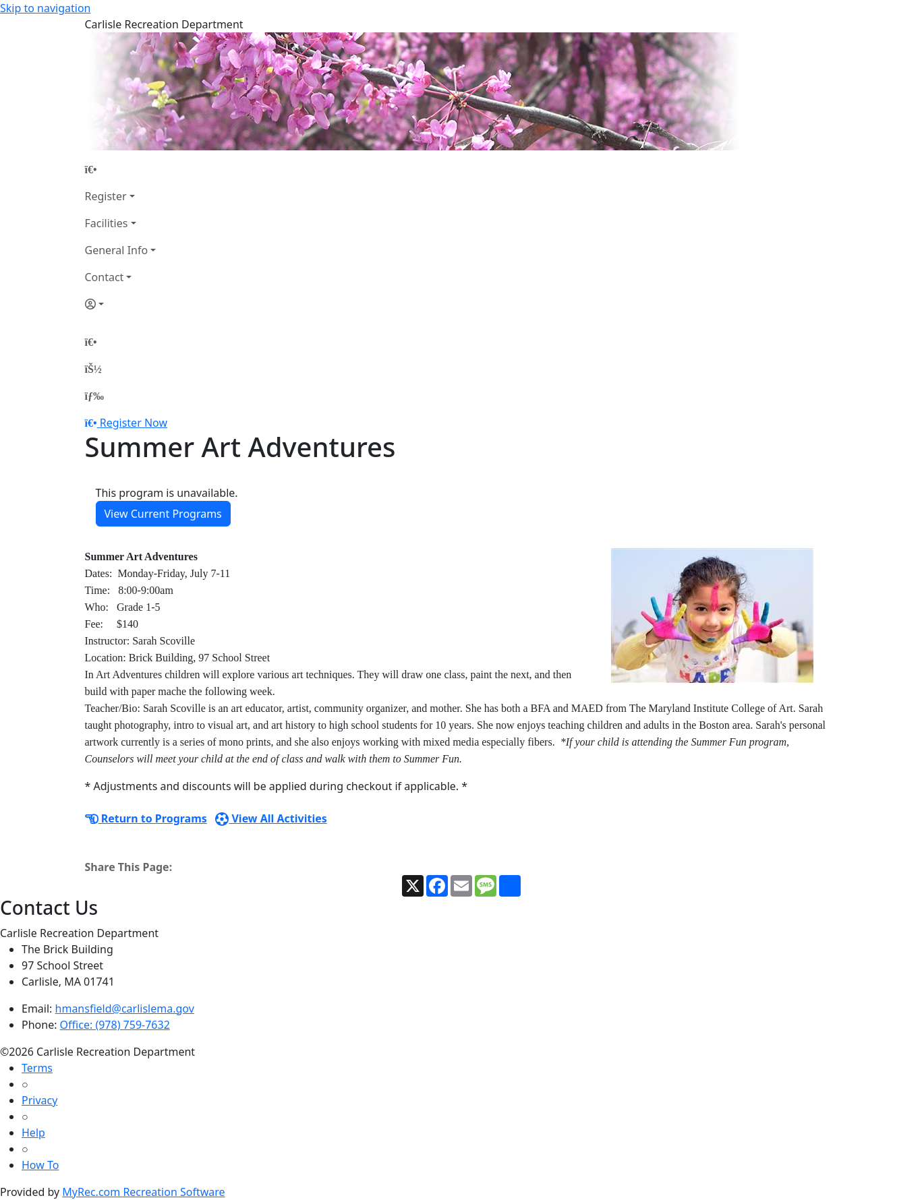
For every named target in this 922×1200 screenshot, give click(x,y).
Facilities (106, 223)
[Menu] (94, 395)
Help (33, 1132)
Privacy (39, 1100)
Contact (104, 277)
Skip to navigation (45, 8)
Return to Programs (146, 818)
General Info (116, 250)
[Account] (120, 304)
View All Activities (271, 818)
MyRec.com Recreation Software (143, 1191)
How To (40, 1165)
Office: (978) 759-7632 (115, 1024)
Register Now (133, 422)
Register (106, 196)
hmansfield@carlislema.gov (124, 1008)
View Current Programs (163, 513)
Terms (37, 1067)
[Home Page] (120, 169)
